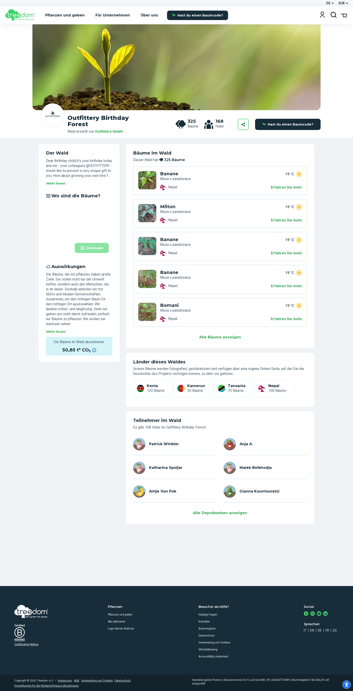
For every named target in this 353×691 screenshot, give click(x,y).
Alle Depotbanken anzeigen (220, 513)
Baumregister (207, 628)
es (335, 630)
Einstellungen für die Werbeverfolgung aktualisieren (46, 685)
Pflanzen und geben (120, 614)
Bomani (169, 305)
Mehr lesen (56, 183)
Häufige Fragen (208, 614)
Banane (169, 173)
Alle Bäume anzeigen (220, 337)
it (305, 630)
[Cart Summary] (344, 15)
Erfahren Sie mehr (286, 187)
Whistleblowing (208, 649)
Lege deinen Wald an (121, 628)
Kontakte (204, 621)
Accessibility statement (213, 656)
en (312, 630)
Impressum (65, 680)
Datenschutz (207, 635)
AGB (76, 680)
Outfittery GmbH (109, 131)
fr (327, 630)
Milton (167, 206)
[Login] (322, 15)
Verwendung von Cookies (214, 642)
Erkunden (91, 248)
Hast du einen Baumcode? (197, 15)
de (320, 630)
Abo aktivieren (116, 621)
